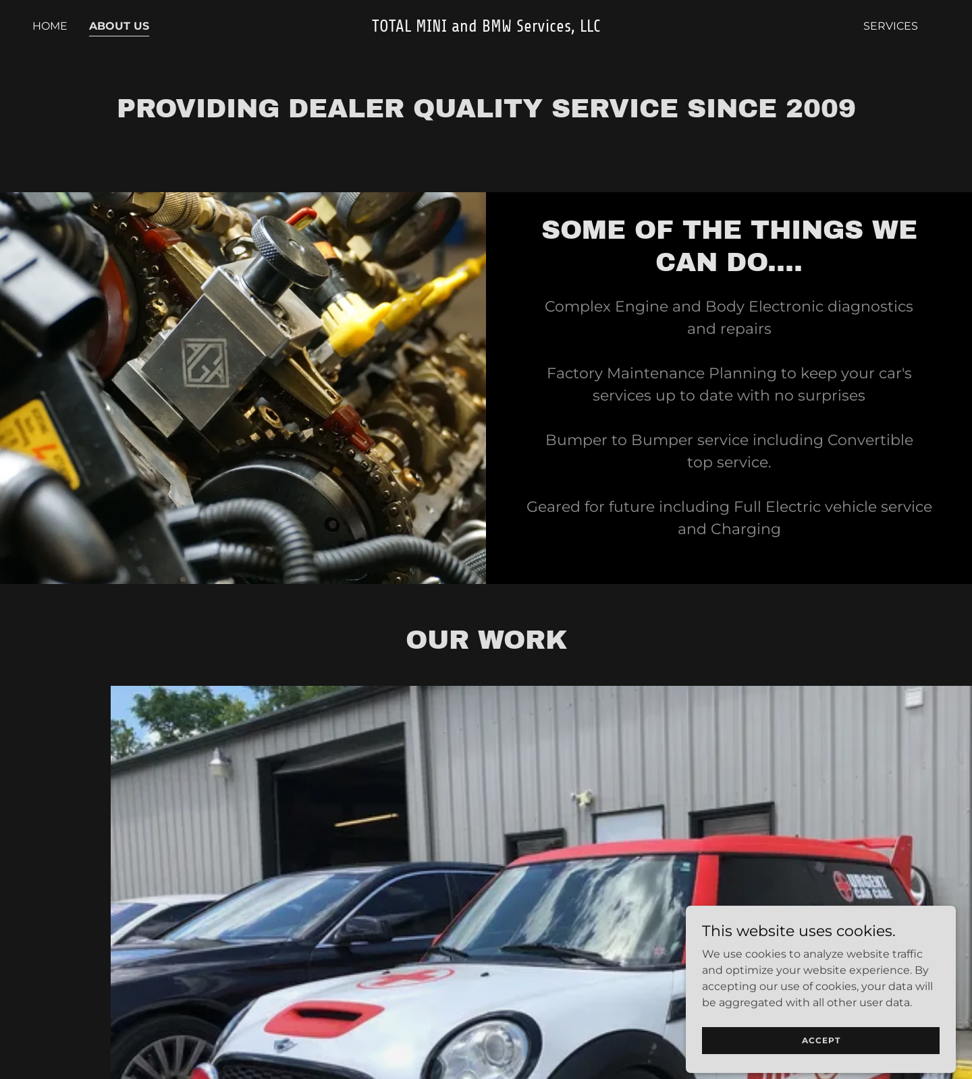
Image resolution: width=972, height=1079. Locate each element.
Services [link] (890, 26)
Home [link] (50, 26)
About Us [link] (119, 26)
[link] (486, 28)
